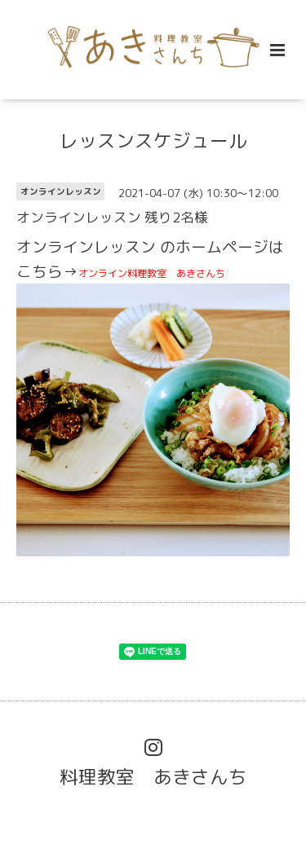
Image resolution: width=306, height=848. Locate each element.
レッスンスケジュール (153, 140)
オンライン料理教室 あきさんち (153, 273)
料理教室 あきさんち (153, 776)
